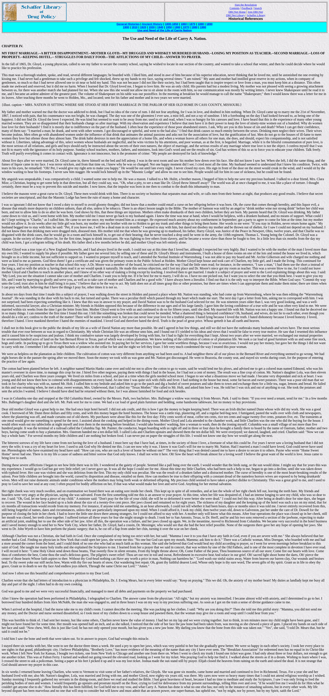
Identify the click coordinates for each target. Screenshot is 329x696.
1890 (209, 24)
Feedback (247, 8)
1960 (177, 27)
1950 (169, 27)
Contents (234, 8)
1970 (185, 27)
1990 (203, 27)
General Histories (128, 24)
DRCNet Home (237, 11)
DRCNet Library (235, 15)
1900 (126, 27)
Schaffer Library (256, 15)
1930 (152, 27)
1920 (143, 27)
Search (258, 8)
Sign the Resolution (246, 4)
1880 (201, 24)
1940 (160, 27)
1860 (184, 24)
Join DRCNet (255, 11)
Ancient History (152, 24)
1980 (194, 27)
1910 (134, 27)
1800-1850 (171, 24)
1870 (192, 24)
